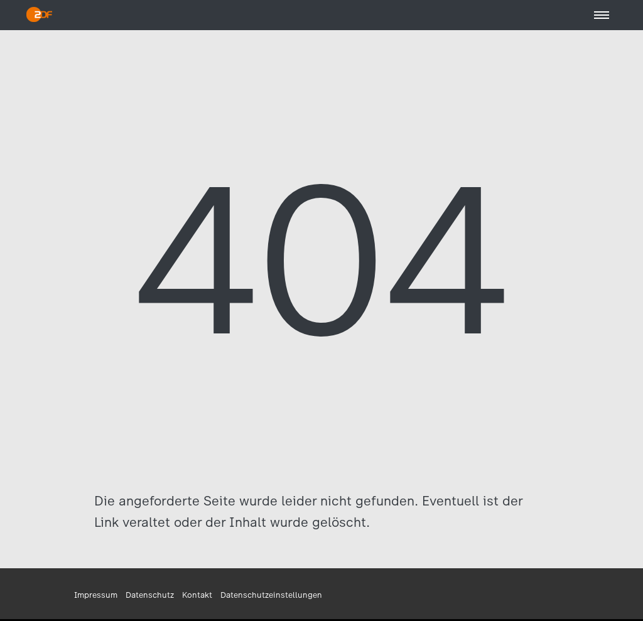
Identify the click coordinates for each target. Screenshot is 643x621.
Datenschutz (150, 595)
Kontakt (197, 595)
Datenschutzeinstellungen (271, 595)
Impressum (95, 595)
